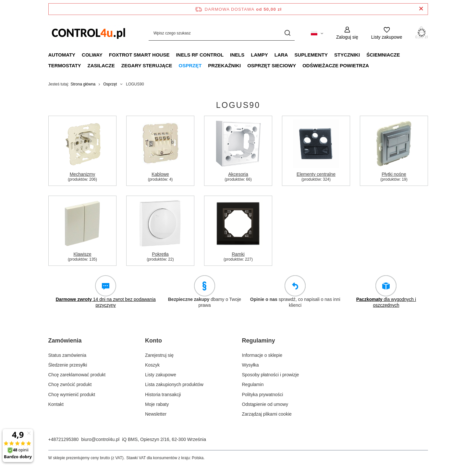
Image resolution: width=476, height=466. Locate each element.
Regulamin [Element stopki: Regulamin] (253, 384)
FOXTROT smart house (139, 55)
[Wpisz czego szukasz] (222, 33)
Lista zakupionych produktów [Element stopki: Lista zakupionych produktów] (174, 384)
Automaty (62, 55)
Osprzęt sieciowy (271, 65)
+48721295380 (63, 439)
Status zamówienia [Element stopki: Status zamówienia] (67, 355)
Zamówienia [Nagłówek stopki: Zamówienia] (65, 340)
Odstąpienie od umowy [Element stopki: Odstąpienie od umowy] (265, 404)
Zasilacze (101, 65)
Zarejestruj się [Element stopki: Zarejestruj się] (159, 355)
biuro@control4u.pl (100, 439)
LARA (281, 55)
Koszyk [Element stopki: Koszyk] (152, 365)
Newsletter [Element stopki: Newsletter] (155, 414)
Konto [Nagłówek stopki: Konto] (153, 340)
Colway (92, 55)
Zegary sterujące (146, 65)
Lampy (259, 55)
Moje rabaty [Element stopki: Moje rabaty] (157, 404)
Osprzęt (189, 65)
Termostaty (64, 65)
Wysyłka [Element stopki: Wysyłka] (250, 365)
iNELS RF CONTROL (200, 55)
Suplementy (311, 55)
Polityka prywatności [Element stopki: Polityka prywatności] (262, 394)
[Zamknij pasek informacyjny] (421, 9)
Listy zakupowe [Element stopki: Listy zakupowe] (160, 374)
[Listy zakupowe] (386, 33)
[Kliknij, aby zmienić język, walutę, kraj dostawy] (317, 32)
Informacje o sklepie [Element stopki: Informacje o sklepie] (262, 355)
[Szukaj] (287, 33)
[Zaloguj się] (347, 33)
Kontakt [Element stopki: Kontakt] (56, 404)
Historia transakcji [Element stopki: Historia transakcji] (163, 394)
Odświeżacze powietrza (335, 65)
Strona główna (83, 84)
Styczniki (347, 55)
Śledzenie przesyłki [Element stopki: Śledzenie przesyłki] (67, 365)
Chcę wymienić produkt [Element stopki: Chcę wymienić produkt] (71, 394)
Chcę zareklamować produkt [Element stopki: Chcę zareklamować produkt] (77, 374)
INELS (237, 55)
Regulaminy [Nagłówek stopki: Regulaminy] (258, 340)
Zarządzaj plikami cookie (267, 414)
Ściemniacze (383, 55)
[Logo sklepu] (88, 33)
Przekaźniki (224, 65)
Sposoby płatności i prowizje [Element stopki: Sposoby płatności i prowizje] (270, 374)
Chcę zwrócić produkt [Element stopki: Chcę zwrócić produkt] (70, 384)
